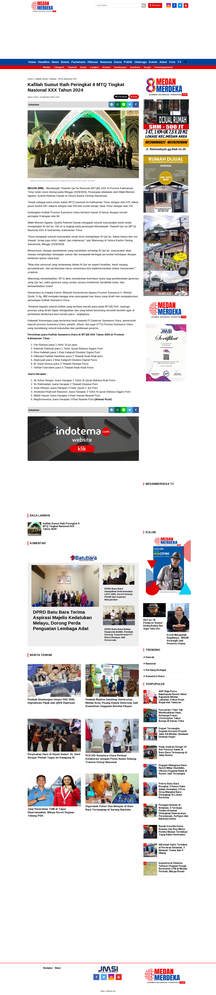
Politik (128, 62)
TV (179, 62)
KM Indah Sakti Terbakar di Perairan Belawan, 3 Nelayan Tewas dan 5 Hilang (173, 848)
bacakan (121, 96)
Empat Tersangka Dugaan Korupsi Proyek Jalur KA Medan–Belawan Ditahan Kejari (173, 732)
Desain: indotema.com (108, 991)
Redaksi (48, 968)
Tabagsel (59, 67)
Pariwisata (78, 62)
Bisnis (65, 62)
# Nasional (149, 663)
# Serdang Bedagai (154, 670)
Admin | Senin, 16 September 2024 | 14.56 (43, 97)
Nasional (106, 62)
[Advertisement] (108, 36)
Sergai (147, 67)
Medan (46, 67)
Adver (163, 62)
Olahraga (140, 62)
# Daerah (148, 657)
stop (134, 96)
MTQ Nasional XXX (68, 79)
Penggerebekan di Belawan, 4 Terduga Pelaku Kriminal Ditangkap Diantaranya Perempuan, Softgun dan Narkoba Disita (173, 812)
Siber (58, 968)
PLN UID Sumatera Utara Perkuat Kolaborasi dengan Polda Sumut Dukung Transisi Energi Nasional (110, 759)
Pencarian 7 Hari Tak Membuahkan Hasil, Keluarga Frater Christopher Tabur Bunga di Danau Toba (171, 715)
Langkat (94, 67)
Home (32, 62)
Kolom (153, 62)
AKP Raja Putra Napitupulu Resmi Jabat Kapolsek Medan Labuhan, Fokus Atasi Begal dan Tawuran (173, 697)
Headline (44, 62)
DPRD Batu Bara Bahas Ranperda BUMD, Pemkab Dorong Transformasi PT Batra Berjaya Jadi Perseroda (118, 634)
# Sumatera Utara (153, 676)
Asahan (106, 67)
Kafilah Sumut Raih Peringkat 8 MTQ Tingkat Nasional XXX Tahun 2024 (61, 526)
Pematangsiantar (163, 67)
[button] (185, 60)
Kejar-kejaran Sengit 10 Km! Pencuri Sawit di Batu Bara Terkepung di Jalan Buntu (173, 751)
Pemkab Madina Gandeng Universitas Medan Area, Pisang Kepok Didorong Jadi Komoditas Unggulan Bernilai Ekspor (111, 703)
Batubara (135, 67)
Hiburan (93, 62)
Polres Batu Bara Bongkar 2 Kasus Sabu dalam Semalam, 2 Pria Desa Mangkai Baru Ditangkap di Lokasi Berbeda (172, 790)
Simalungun (120, 67)
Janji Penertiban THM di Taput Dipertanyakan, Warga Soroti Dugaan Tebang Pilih (51, 812)
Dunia (118, 62)
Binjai (83, 67)
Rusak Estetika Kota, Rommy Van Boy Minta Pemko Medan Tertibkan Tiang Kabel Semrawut (173, 830)
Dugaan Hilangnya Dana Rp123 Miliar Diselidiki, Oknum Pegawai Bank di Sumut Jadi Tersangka (173, 769)
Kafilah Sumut (41, 79)
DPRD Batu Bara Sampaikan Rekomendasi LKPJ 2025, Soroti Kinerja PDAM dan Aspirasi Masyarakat (118, 594)
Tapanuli (72, 67)
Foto (172, 62)
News (55, 62)
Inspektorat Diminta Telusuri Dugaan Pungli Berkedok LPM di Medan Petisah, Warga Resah (173, 867)
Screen (155, 5)
